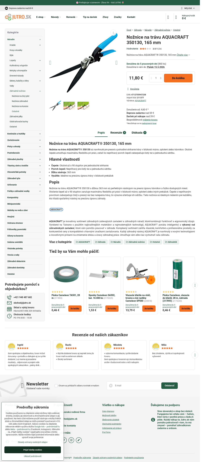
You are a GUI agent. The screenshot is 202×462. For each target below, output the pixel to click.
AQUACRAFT (140, 100)
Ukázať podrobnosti (32, 456)
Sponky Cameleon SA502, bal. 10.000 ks (102, 296)
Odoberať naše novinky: (38, 388)
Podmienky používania (134, 457)
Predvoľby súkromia (82, 457)
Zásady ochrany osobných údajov (107, 457)
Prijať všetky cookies (32, 450)
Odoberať (169, 385)
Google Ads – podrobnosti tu (47, 426)
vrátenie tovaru (150, 119)
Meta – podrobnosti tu (20, 429)
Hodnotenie (132, 48)
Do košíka (178, 78)
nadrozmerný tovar (149, 123)
